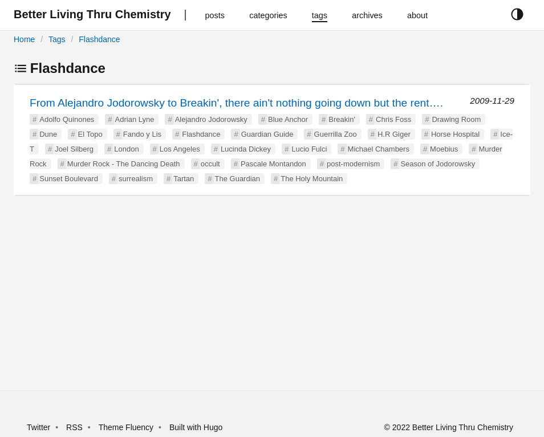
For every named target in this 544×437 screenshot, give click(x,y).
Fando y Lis (142, 134)
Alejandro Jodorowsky (211, 119)
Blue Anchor (288, 119)
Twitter (38, 427)
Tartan (183, 178)
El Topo (90, 134)
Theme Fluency (127, 427)
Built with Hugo (195, 427)
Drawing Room (456, 119)
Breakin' (341, 119)
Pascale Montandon (273, 164)
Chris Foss (393, 119)
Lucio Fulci (309, 149)
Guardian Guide (267, 134)
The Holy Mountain (312, 178)
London (126, 149)
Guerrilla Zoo (335, 134)
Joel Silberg (74, 149)
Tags (57, 39)
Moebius (444, 149)
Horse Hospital (455, 134)
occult (210, 164)
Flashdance (99, 39)
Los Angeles (180, 149)
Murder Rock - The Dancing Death (123, 164)
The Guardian (238, 178)
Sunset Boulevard (68, 178)
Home (24, 39)
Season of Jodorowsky (437, 164)
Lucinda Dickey (246, 149)
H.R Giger (394, 134)
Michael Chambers (378, 149)
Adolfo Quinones (66, 119)
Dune (48, 134)
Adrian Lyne (135, 119)
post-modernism (353, 164)
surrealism (136, 178)
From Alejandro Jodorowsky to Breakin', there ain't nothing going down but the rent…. (236, 103)
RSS (74, 427)
